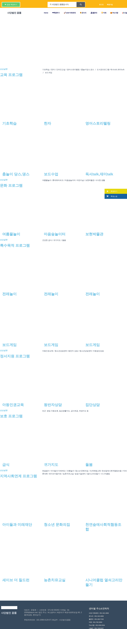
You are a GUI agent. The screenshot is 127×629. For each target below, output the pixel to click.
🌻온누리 (83, 13)
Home (46, 13)
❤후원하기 (56, 13)
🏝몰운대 (93, 13)
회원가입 (110, 4)
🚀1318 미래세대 (70, 13)
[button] (11, 4)
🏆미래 (103, 13)
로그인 (101, 4)
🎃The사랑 (114, 13)
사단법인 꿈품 (9, 612)
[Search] (81, 4)
